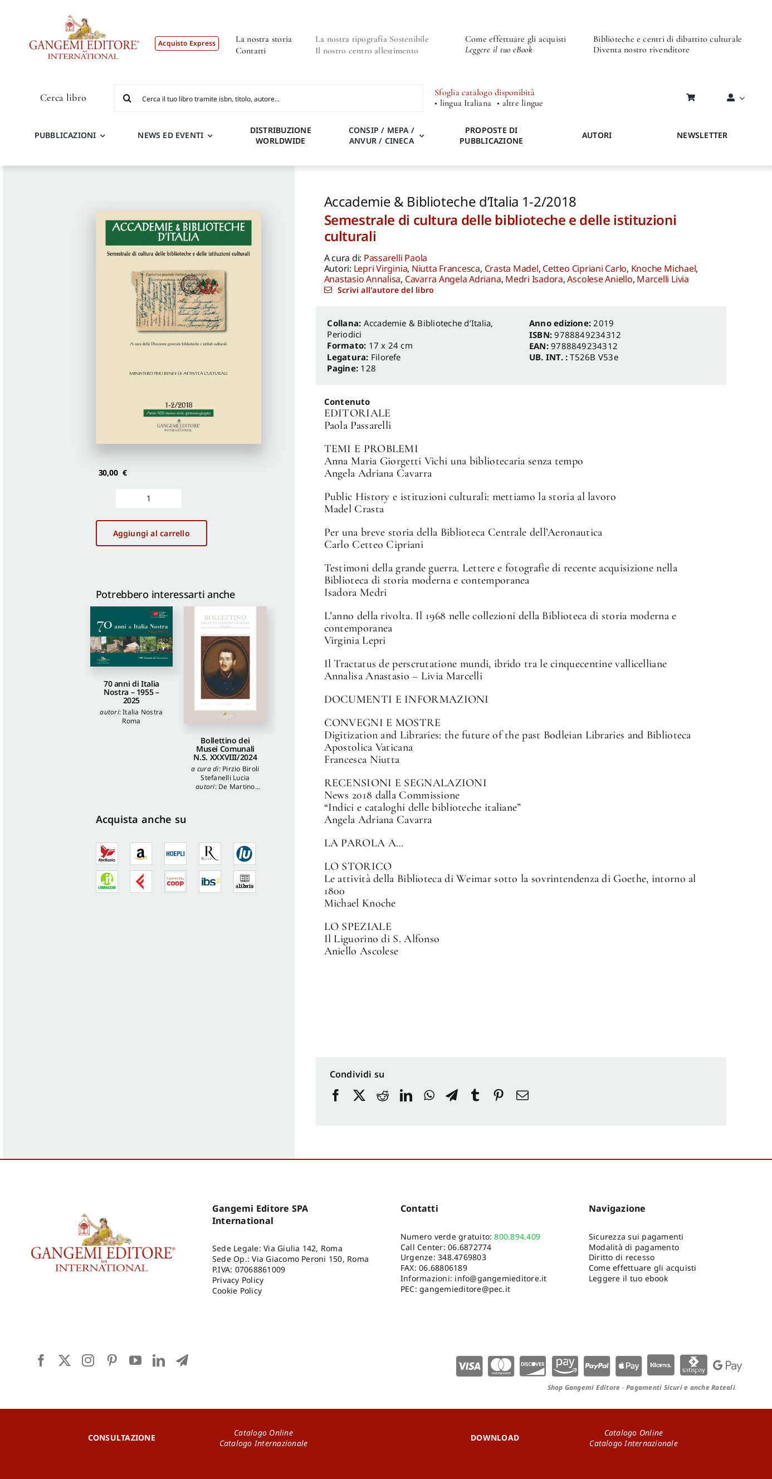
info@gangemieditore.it (500, 1278)
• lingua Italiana (462, 103)
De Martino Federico (228, 791)
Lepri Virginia (381, 268)
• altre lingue (520, 103)
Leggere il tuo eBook (498, 49)
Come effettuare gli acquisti (515, 39)
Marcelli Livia (663, 279)
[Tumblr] (475, 1105)
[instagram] (88, 1360)
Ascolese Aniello (599, 279)
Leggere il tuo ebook (628, 1278)
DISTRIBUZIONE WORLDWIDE (280, 135)
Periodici (344, 334)
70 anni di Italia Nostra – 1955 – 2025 (131, 692)
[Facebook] (336, 1105)
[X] (359, 1105)
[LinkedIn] (406, 1105)
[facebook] (41, 1360)
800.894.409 (517, 1236)
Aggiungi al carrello (151, 533)
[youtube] (135, 1360)
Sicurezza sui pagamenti (636, 1236)
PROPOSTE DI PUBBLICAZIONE (491, 135)
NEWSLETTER (702, 135)
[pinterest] (112, 1360)
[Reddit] (382, 1105)
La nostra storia (264, 39)
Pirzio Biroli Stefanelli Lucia (230, 773)
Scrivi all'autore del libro (386, 290)
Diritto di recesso (621, 1257)
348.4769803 (462, 1257)
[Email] (522, 1105)
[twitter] (64, 1360)
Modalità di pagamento (634, 1247)
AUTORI (597, 135)
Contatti (251, 50)
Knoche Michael (663, 268)
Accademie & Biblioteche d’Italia (427, 323)
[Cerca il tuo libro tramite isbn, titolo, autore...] (268, 98)
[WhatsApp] (429, 1105)
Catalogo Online (263, 1432)
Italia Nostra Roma (142, 716)
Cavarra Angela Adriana (453, 279)
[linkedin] (159, 1360)
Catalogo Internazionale (263, 1443)
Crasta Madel (512, 268)
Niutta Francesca (446, 268)
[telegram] (182, 1360)
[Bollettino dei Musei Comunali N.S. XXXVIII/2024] (225, 664)
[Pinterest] (498, 1105)
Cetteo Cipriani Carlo (585, 268)
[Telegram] (451, 1105)
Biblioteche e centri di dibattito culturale (667, 39)
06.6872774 (469, 1247)
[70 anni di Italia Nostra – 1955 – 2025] (131, 636)
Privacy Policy (237, 1280)
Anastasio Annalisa (362, 279)
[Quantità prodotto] (149, 498)
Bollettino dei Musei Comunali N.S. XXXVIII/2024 (225, 749)
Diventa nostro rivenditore (641, 49)
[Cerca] (127, 98)
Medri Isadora (534, 279)
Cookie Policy (237, 1290)
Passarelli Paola (395, 258)
